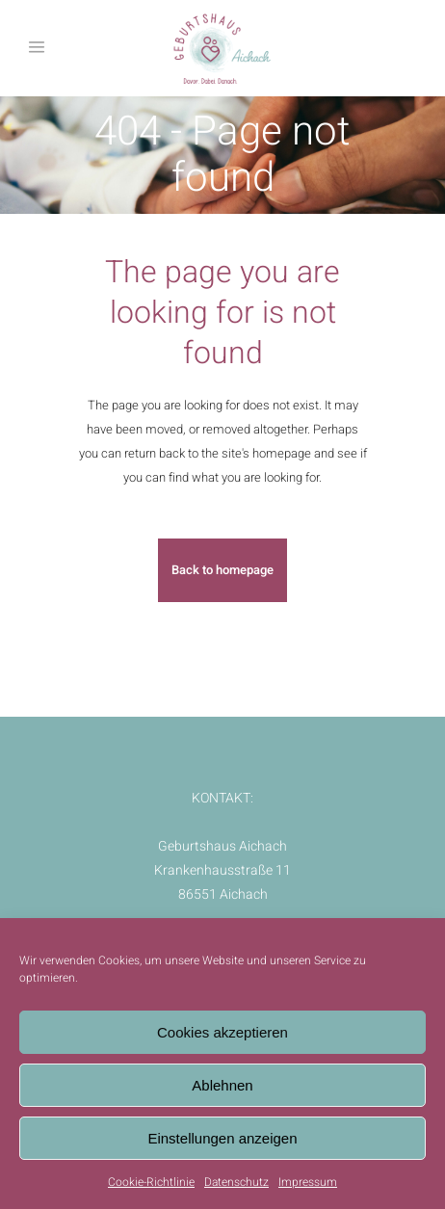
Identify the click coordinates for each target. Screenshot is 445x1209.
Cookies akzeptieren (222, 1032)
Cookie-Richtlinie (151, 1182)
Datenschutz (236, 1182)
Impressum (307, 1182)
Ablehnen (222, 1085)
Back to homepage (222, 570)
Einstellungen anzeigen (222, 1138)
